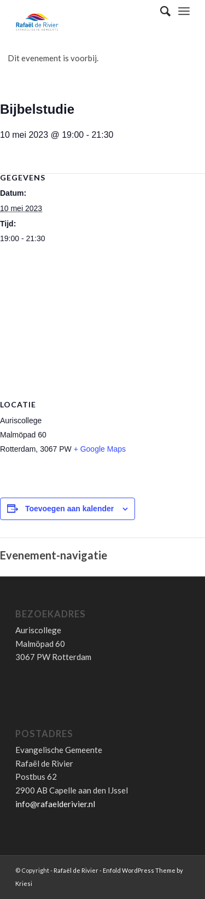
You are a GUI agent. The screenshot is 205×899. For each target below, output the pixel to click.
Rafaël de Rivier (76, 870)
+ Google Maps (100, 449)
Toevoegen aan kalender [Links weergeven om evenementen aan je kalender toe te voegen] (69, 508)
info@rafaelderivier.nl (55, 804)
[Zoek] (160, 11)
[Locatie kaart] (102, 330)
